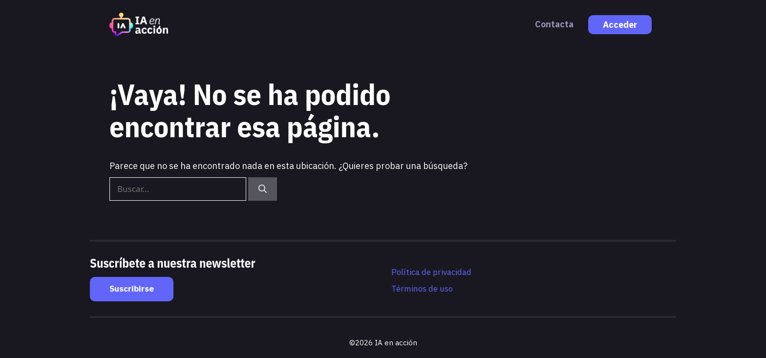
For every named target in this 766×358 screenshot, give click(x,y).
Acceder (620, 24)
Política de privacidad (431, 272)
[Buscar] (262, 189)
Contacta (554, 24)
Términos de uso (422, 288)
